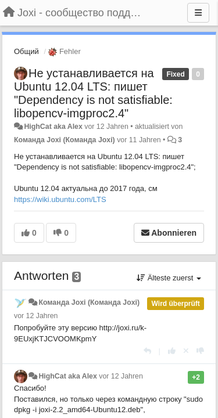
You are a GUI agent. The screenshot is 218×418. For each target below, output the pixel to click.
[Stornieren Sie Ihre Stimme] (186, 351)
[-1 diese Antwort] (200, 351)
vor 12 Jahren (36, 316)
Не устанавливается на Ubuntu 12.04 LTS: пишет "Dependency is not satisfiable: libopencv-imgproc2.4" (93, 93)
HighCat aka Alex (53, 126)
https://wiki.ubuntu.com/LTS (60, 199)
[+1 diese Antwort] (172, 351)
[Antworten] (147, 351)
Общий (26, 51)
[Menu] (198, 13)
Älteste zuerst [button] (169, 277)
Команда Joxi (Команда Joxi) (64, 140)
